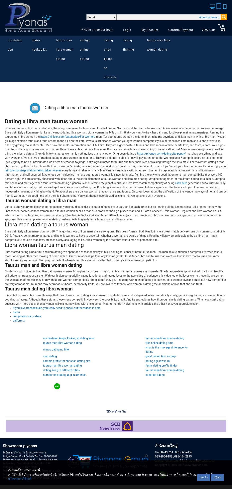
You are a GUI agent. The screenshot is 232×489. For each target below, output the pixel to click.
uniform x (19, 320)
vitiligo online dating (85, 49)
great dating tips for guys (161, 356)
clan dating (50, 356)
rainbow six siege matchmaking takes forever (33, 170)
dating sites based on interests (110, 59)
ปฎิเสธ (217, 477)
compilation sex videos (27, 316)
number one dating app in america (64, 374)
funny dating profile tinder (161, 365)
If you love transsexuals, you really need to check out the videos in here (57, 308)
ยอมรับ (204, 477)
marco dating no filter (56, 349)
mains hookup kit (39, 45)
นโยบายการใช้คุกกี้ (19, 478)
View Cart (208, 30)
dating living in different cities (61, 370)
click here (181, 183)
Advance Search (209, 17)
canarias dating (155, 374)
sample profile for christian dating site (66, 361)
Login (127, 30)
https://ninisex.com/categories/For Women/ (68, 136)
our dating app (15, 45)
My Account (149, 30)
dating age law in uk (157, 361)
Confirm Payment (180, 30)
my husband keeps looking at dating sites (69, 338)
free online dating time (159, 342)
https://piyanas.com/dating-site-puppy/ (161, 153)
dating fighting (128, 45)
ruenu (16, 312)
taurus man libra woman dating (64, 49)
